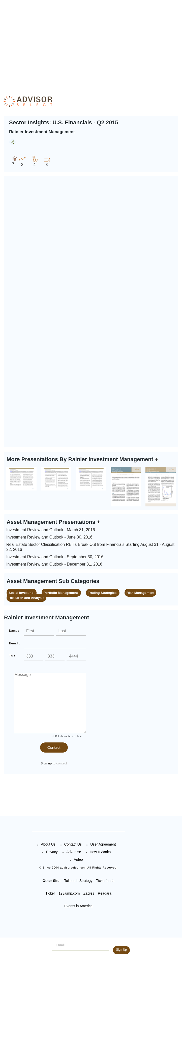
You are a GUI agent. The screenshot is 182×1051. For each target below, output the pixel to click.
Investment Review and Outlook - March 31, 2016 (50, 530)
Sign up (46, 763)
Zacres (88, 893)
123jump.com (69, 893)
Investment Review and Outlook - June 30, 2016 (49, 537)
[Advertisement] (92, 43)
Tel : (12, 656)
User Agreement (103, 844)
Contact (53, 747)
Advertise (73, 852)
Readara (104, 893)
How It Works (100, 852)
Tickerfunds (105, 881)
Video (78, 859)
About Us (48, 844)
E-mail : (14, 643)
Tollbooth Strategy (78, 881)
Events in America (78, 906)
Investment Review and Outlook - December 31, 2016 (54, 564)
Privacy (52, 852)
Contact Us (73, 844)
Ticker (50, 893)
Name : (14, 631)
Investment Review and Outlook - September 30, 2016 (54, 557)
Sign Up (121, 949)
